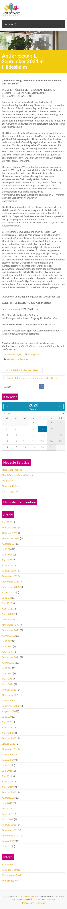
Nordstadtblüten (11, 485)
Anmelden (7, 864)
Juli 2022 (7, 640)
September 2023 (11, 586)
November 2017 (10, 835)
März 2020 (8, 732)
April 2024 (7, 565)
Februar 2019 (9, 792)
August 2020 (9, 711)
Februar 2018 (9, 824)
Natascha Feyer (13, 354)
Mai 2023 (7, 603)
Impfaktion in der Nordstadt (22, 370)
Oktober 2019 (9, 754)
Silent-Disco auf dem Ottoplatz (18, 475)
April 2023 (7, 608)
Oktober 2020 (9, 700)
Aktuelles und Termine (17, 359)
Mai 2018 (7, 808)
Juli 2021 (7, 667)
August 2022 (9, 635)
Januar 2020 (8, 743)
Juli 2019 (7, 765)
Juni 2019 (7, 770)
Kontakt (40, 902)
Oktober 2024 (9, 532)
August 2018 (9, 797)
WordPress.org (10, 880)
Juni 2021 (7, 673)
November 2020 (10, 694)
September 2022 (11, 630)
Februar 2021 (9, 689)
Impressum (28, 902)
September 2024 (11, 538)
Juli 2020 (7, 716)
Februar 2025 (9, 527)
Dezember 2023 (10, 576)
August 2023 (9, 592)
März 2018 (8, 819)
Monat (7, 413)
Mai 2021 (7, 678)
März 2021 (8, 684)
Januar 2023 (8, 619)
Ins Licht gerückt (10, 491)
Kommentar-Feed (11, 875)
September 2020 (11, 705)
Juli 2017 (7, 846)
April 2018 (7, 813)
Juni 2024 (7, 554)
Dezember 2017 (10, 830)
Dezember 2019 (10, 749)
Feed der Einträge (11, 869)
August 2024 (9, 543)
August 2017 (9, 840)
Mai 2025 (7, 522)
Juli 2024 (7, 549)
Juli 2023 (7, 597)
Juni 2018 (7, 803)
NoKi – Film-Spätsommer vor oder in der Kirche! (34, 377)
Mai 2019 (7, 776)
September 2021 (11, 657)
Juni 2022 (7, 646)
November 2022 (10, 624)
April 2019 (7, 781)
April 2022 (7, 651)
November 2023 (10, 581)
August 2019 (9, 759)
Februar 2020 (9, 738)
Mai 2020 (7, 721)
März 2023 (8, 613)
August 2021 (9, 662)
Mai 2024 (7, 559)
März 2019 (8, 786)
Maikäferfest (9, 480)
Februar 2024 (9, 570)
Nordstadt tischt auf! (13, 469)
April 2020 (7, 727)
